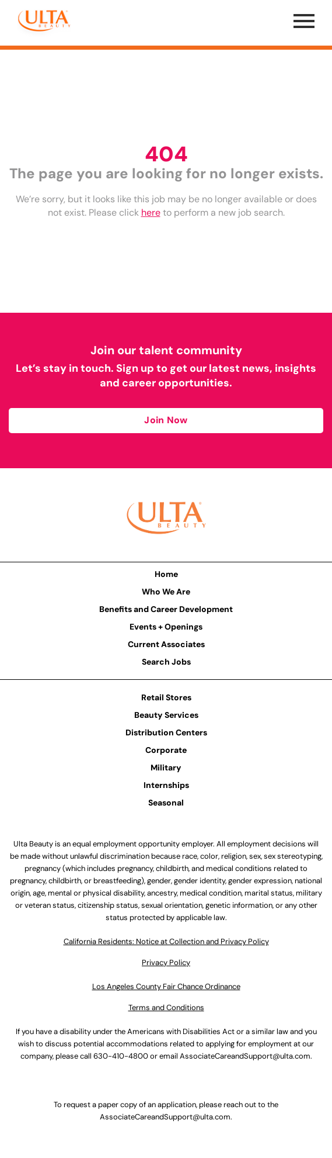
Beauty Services (166, 715)
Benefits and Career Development (166, 609)
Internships (166, 785)
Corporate (166, 750)
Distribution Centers (166, 732)
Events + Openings (166, 626)
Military (166, 767)
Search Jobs (166, 661)
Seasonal (166, 802)
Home (166, 574)
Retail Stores (166, 697)
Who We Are (166, 591)
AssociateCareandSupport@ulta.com (245, 1056)
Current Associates (166, 644)
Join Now (165, 420)
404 (166, 154)
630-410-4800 (120, 1056)
